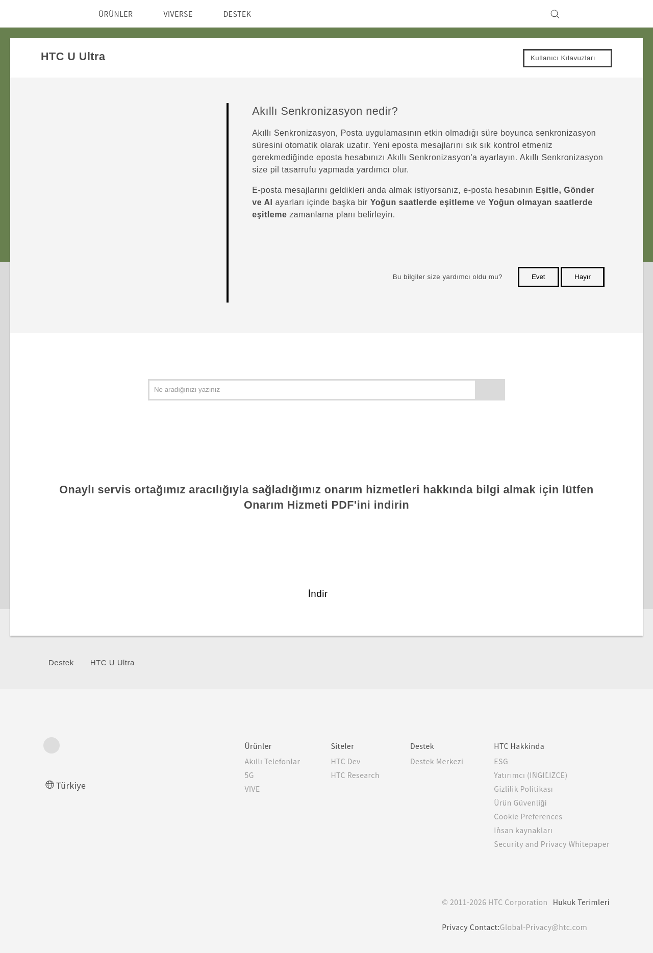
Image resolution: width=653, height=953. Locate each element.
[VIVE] (596, 13)
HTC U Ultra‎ (112, 662)
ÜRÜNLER (118, 13)
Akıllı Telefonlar (251, 761)
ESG (493, 761)
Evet (538, 277)
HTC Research (337, 775)
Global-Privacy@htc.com (543, 927)
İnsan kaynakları (515, 830)
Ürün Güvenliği (513, 802)
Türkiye (73, 785)
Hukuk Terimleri (580, 902)
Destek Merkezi (424, 761)
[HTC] (55, 14)
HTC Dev (327, 761)
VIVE (232, 788)
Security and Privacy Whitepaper (547, 843)
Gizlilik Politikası (515, 788)
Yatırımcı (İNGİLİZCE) (525, 775)
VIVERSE (187, 13)
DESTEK (250, 13)
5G (228, 775)
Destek (61, 662)
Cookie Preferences (522, 816)
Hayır (582, 277)
